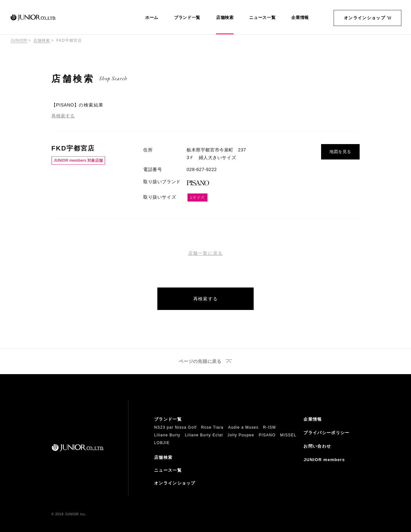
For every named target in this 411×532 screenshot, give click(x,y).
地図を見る (340, 151)
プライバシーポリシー (326, 432)
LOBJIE (162, 443)
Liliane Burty (167, 435)
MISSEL (288, 435)
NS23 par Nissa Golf (175, 427)
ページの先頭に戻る (200, 361)
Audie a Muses (243, 427)
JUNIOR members (324, 459)
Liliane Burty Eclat (204, 435)
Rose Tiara (212, 427)
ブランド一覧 (187, 17)
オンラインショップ (367, 17)
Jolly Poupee (241, 435)
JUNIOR (19, 40)
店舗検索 (225, 17)
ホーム (151, 17)
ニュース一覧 (262, 17)
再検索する (63, 116)
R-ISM (269, 427)
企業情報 (300, 17)
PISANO (267, 435)
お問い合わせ (317, 446)
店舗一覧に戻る (205, 253)
